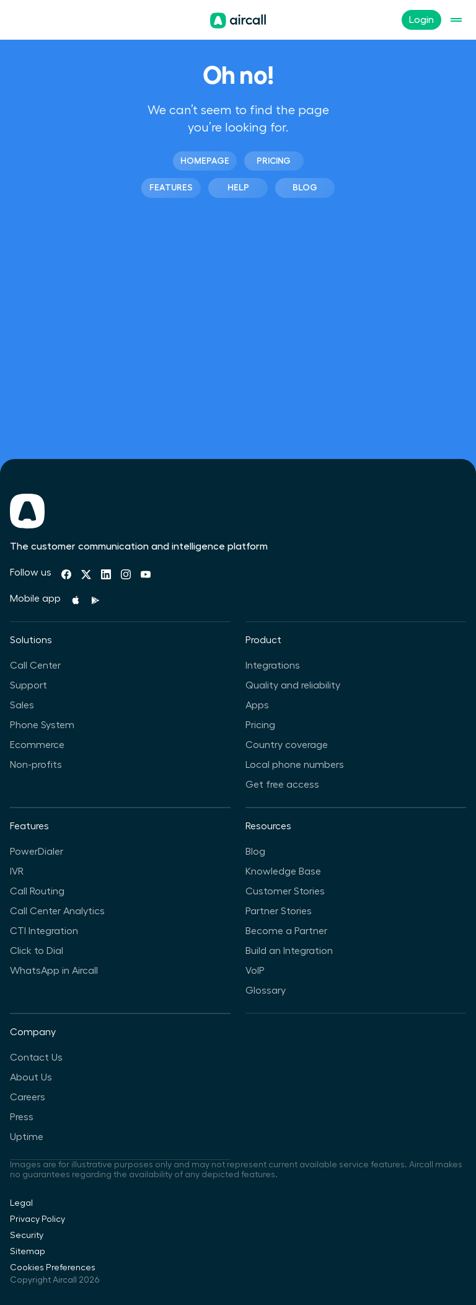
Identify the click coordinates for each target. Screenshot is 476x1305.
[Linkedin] (106, 574)
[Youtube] (146, 574)
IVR (17, 871)
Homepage (204, 160)
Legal (21, 1203)
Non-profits (36, 765)
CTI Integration (44, 931)
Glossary (265, 990)
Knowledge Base (283, 871)
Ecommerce (37, 745)
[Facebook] (66, 574)
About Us (31, 1077)
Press (21, 1117)
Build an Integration (289, 951)
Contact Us (36, 1057)
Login (421, 20)
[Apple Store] (76, 600)
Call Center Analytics (57, 911)
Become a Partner (286, 931)
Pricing (274, 160)
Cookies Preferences (52, 1267)
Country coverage (286, 745)
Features (171, 187)
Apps (257, 705)
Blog (305, 187)
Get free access (282, 785)
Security (26, 1235)
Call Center (35, 665)
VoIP (255, 971)
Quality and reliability (292, 685)
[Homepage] (238, 20)
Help (238, 187)
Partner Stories (278, 911)
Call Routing (37, 891)
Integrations (272, 665)
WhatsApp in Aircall (54, 971)
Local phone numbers (294, 765)
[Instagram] (126, 574)
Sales (22, 705)
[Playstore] (95, 600)
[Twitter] (86, 574)
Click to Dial (36, 951)
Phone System (42, 725)
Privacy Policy (37, 1219)
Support (28, 685)
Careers (27, 1097)
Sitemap (27, 1251)
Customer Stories (285, 891)
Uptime (26, 1137)
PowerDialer (36, 852)
